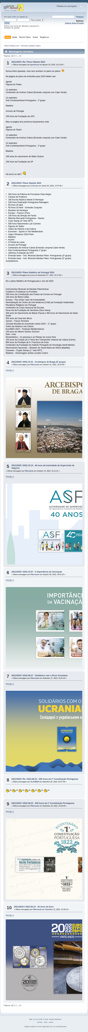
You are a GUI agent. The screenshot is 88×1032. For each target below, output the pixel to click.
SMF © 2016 (43, 1019)
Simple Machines (55, 1019)
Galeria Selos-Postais (74, 23)
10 (20, 56)
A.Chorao (34, 186)
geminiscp (34, 65)
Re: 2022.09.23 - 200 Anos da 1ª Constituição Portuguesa (50, 779)
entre (14, 17)
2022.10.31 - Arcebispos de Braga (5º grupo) (44, 362)
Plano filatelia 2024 (32, 183)
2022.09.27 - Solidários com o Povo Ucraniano (45, 675)
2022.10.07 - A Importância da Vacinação (42, 572)
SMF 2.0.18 (33, 1019)
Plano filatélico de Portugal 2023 (38, 272)
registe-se (23, 17)
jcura (32, 275)
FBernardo (34, 365)
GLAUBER (34, 782)
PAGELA (10, 370)
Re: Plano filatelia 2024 (34, 62)
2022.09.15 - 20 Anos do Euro (39, 907)
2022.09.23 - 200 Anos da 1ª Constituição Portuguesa (48, 803)
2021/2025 (16, 62)
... (18, 56)
